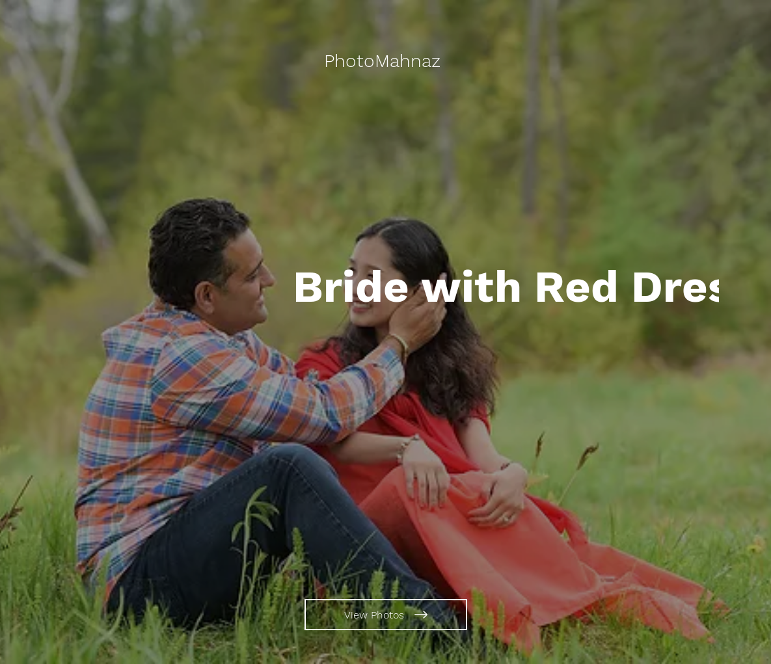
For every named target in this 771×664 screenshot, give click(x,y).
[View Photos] (385, 614)
